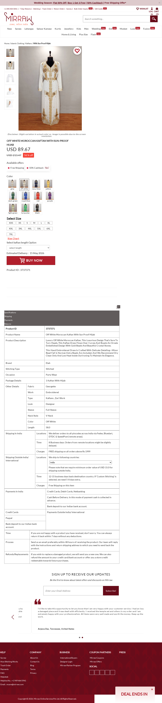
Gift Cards (101, 9)
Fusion (149, 28)
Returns (7, 324)
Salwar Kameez (44, 28)
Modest (123, 28)
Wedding (99, 28)
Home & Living (69, 34)
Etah (48, 363)
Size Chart (13, 238)
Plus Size (83, 34)
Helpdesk (4, 677)
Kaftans (50, 398)
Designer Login (66, 661)
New (9, 28)
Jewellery (68, 28)
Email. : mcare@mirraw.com (12, 684)
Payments (8, 320)
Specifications (10, 312)
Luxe (135, 28)
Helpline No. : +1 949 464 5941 (13, 680)
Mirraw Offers (96, 661)
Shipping (8, 316)
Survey (69, 9)
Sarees (18, 28)
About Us (34, 658)
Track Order (46, 9)
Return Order (59, 9)
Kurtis (58, 28)
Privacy (33, 673)
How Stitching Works (9, 661)
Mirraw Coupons (97, 658)
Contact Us (34, 661)
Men (86, 28)
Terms (32, 669)
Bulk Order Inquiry (81, 9)
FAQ (2, 673)
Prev (14, 617)
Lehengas (29, 28)
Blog (32, 665)
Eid (113, 28)
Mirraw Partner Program (70, 665)
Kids (79, 28)
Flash (96, 34)
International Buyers (68, 658)
